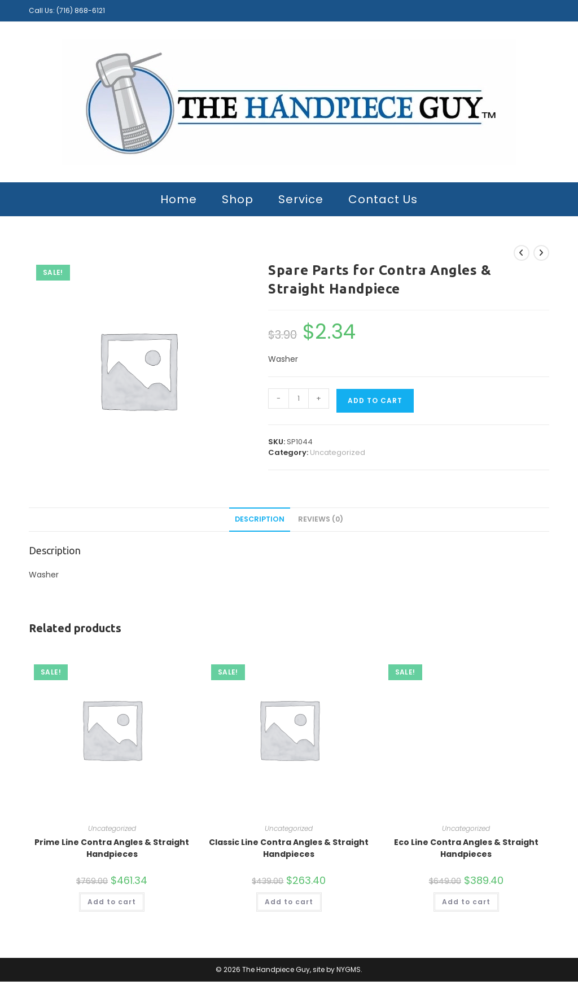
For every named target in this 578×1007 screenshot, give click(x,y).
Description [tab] (259, 519)
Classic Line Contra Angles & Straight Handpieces (289, 848)
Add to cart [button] (111, 902)
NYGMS (348, 969)
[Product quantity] (298, 398)
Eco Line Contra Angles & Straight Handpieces (466, 848)
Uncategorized (337, 452)
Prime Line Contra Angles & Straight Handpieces (111, 848)
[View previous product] (521, 253)
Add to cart (375, 400)
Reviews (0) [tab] (320, 519)
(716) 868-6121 (80, 10)
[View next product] (541, 253)
